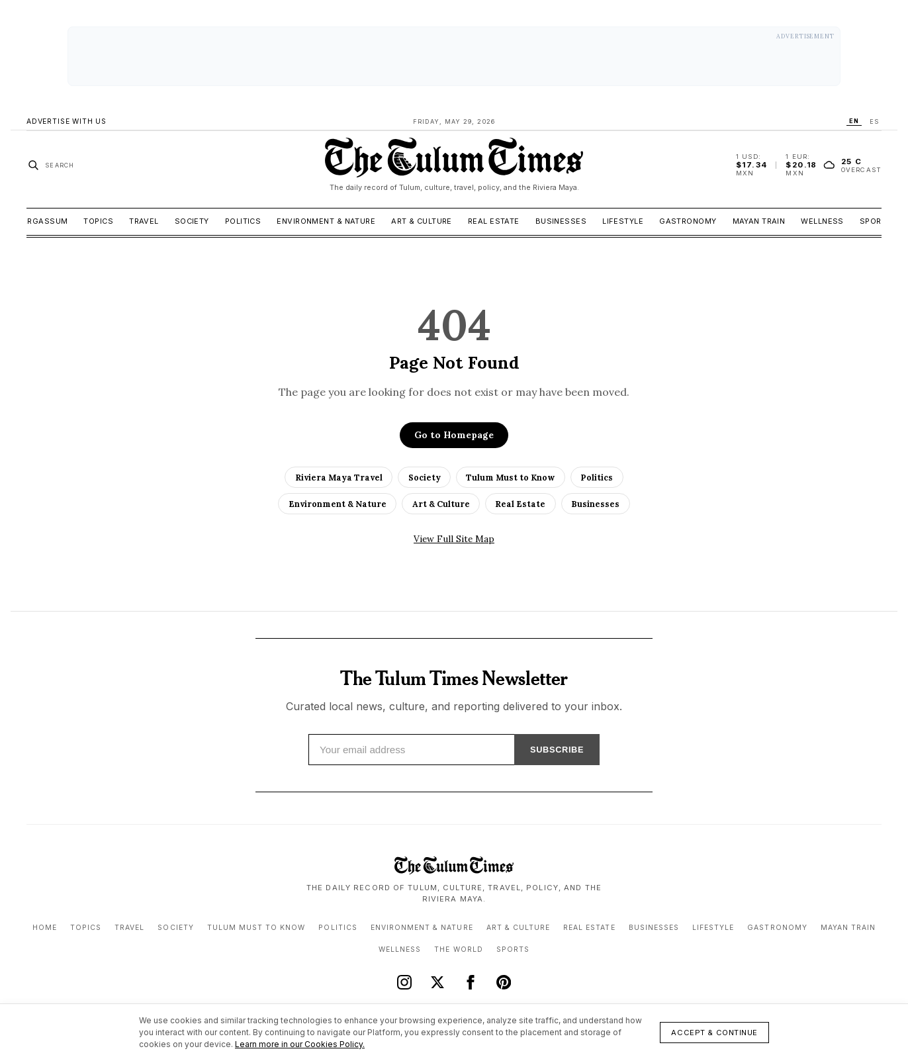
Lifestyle (622, 221)
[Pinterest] (503, 982)
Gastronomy (687, 221)
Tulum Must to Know (510, 477)
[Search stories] (50, 165)
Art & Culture (421, 221)
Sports (876, 221)
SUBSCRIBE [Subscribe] (556, 750)
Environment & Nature (326, 221)
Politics (243, 221)
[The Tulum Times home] (454, 165)
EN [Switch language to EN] (854, 120)
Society (192, 221)
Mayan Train (759, 221)
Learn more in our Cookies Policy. (300, 1044)
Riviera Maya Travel (339, 477)
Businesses (560, 221)
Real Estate (494, 221)
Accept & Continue (714, 1032)
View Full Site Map (454, 539)
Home (44, 927)
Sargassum (42, 221)
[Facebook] (470, 982)
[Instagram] (404, 982)
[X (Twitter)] (437, 982)
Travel (144, 221)
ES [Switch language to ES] (874, 121)
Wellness (822, 221)
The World (458, 949)
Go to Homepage (454, 435)
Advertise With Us (66, 121)
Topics (98, 221)
